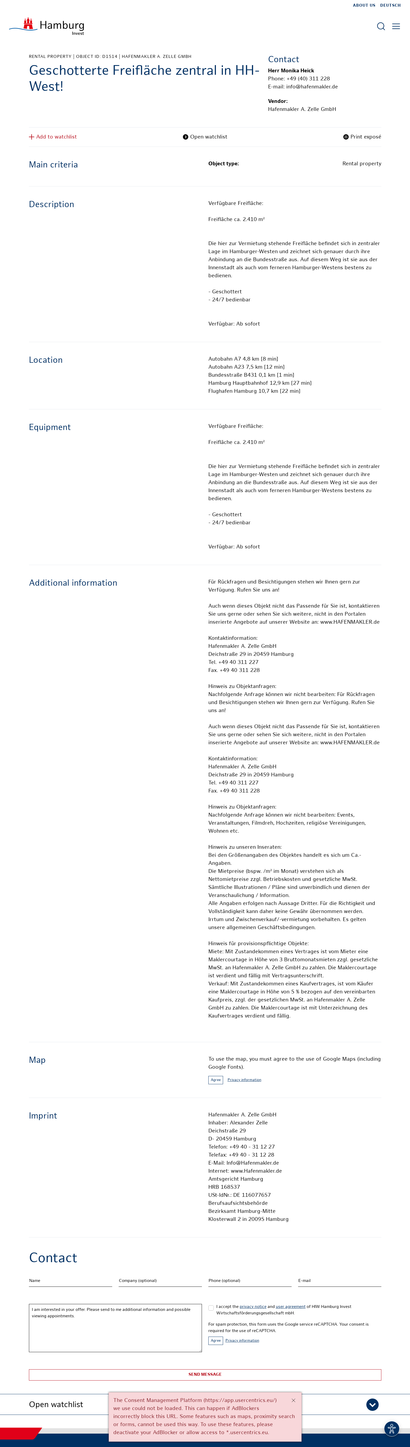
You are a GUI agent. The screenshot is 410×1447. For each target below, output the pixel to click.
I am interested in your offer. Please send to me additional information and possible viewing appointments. (115, 1328)
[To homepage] (46, 26)
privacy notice (253, 1307)
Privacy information (244, 1080)
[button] (205, 1404)
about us (364, 6)
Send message (205, 1375)
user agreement (291, 1307)
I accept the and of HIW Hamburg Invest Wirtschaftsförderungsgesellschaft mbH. (283, 1310)
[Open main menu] (396, 26)
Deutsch (390, 6)
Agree (216, 1080)
